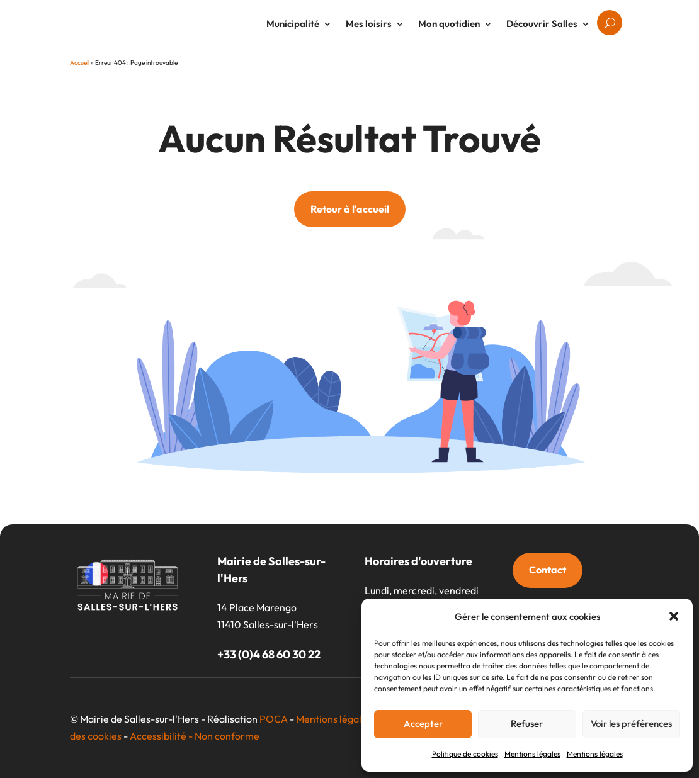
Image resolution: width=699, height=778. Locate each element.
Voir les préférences (631, 724)
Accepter (423, 724)
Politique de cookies (465, 753)
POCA (273, 719)
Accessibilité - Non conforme (194, 736)
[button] (674, 616)
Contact (547, 569)
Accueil (79, 63)
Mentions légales (532, 753)
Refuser (527, 724)
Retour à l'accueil (349, 209)
